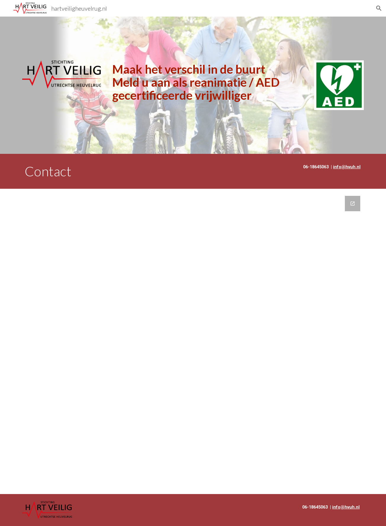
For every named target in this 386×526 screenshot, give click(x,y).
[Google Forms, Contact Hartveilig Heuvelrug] (193, 341)
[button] (379, 8)
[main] (207, 82)
